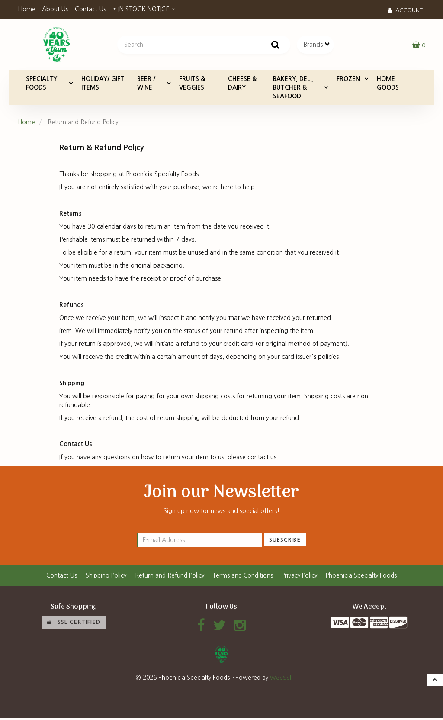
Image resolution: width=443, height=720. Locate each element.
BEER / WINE (146, 84)
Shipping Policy (103, 577)
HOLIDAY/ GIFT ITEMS (102, 84)
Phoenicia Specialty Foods (365, 577)
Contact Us (90, 9)
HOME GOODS (388, 84)
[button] (418, 45)
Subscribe (285, 541)
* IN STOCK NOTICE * (143, 9)
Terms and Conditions (243, 577)
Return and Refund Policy (168, 577)
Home (26, 9)
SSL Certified (73, 623)
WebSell (281, 680)
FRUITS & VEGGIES (192, 84)
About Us (55, 9)
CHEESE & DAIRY (242, 84)
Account (405, 10)
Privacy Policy (301, 577)
